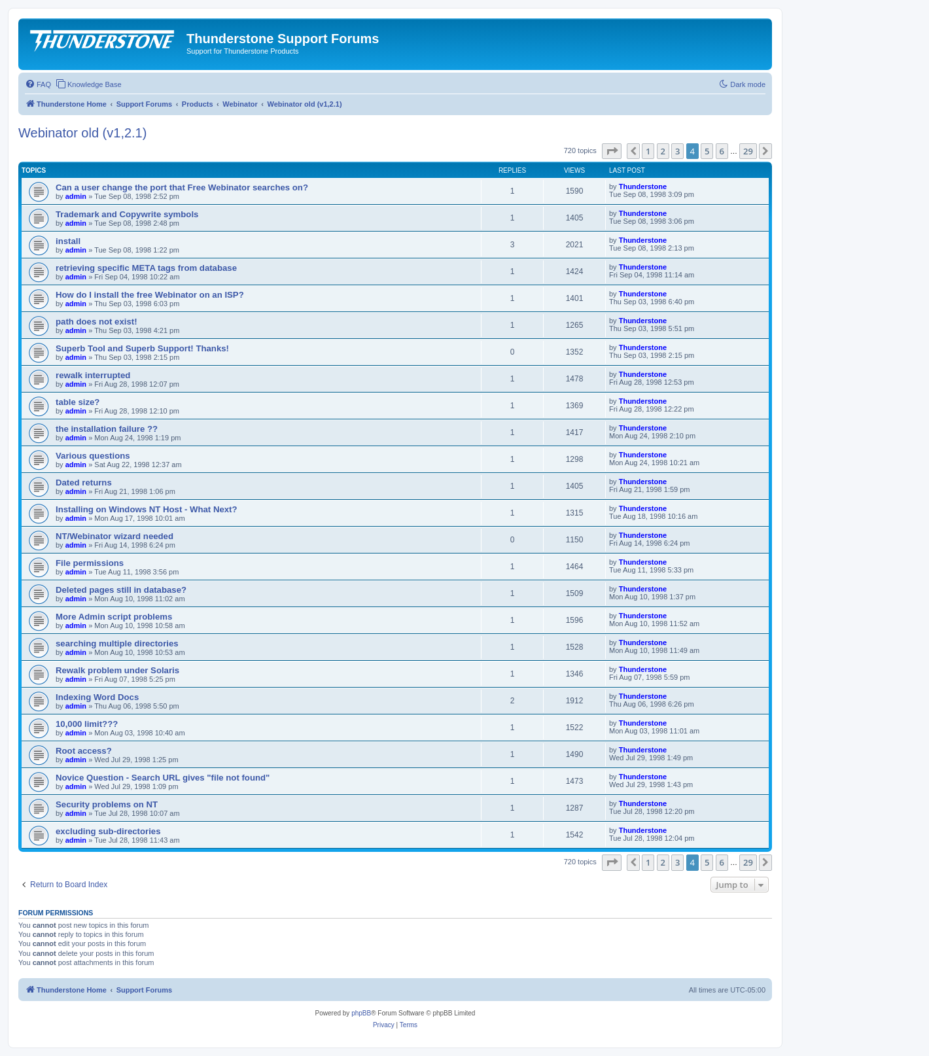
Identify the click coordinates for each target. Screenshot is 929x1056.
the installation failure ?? (107, 429)
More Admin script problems (114, 617)
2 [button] (663, 151)
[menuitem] (38, 84)
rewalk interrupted (93, 375)
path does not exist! (96, 321)
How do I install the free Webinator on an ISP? (150, 295)
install (68, 241)
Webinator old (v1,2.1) (82, 133)
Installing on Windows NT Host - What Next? (146, 509)
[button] (612, 151)
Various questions (93, 456)
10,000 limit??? (87, 724)
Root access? (84, 751)
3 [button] (677, 151)
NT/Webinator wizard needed (114, 536)
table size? (77, 402)
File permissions (90, 563)
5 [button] (707, 151)
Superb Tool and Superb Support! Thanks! (142, 348)
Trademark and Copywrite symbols (127, 214)
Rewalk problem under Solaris (117, 670)
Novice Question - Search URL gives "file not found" (163, 778)
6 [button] (722, 151)
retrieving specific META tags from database (146, 268)
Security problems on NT (107, 804)
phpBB (361, 1013)
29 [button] (748, 151)
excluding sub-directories (108, 831)
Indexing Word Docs (97, 697)
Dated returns (84, 482)
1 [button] (648, 151)
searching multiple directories (117, 643)
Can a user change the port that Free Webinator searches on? (182, 187)
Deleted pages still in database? (121, 590)
